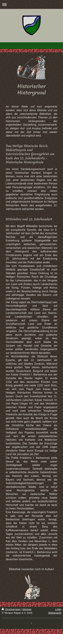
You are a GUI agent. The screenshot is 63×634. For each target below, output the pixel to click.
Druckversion (11, 609)
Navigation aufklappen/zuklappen (31, 4)
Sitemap (26, 609)
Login (58, 609)
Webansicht (54, 612)
